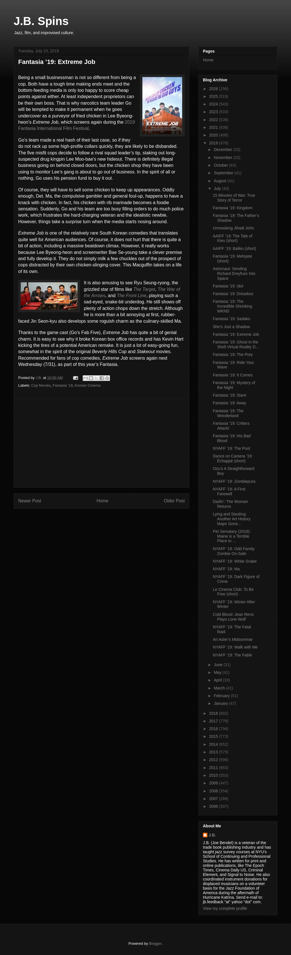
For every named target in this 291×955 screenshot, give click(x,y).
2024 (214, 104)
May (218, 672)
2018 (214, 713)
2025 (214, 96)
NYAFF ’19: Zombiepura (234, 481)
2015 (214, 736)
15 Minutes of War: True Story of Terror (234, 197)
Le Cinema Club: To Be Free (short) (233, 591)
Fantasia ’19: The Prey (233, 354)
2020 (214, 135)
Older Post (174, 500)
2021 (214, 127)
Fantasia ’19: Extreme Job (236, 334)
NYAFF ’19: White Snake (235, 561)
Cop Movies (41, 385)
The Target (144, 289)
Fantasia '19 (62, 385)
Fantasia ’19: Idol (228, 286)
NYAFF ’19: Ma (226, 569)
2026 (214, 88)
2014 (214, 744)
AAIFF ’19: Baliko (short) (234, 248)
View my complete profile (225, 908)
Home (103, 500)
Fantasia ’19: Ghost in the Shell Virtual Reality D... (236, 344)
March (220, 688)
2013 (214, 752)
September (224, 173)
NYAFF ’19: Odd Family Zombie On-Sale (234, 551)
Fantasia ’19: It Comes (233, 375)
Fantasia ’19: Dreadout (233, 293)
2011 (214, 767)
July (218, 188)
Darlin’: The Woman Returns (230, 504)
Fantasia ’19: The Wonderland (228, 413)
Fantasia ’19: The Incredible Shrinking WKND (232, 306)
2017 (214, 721)
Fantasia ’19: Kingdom (232, 208)
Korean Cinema (87, 385)
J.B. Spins (41, 21)
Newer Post (29, 500)
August (220, 181)
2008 (214, 791)
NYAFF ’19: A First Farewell (229, 491)
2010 (214, 775)
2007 (214, 798)
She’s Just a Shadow (231, 326)
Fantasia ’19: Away (229, 403)
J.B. (212, 835)
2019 (214, 143)
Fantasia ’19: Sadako (231, 318)
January (221, 703)
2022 (214, 119)
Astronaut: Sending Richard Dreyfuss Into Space (234, 273)
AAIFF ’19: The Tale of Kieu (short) (232, 238)
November (223, 157)
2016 (214, 728)
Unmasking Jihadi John (233, 228)
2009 (214, 783)
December (223, 149)
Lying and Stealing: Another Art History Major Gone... (232, 519)
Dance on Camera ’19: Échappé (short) (233, 458)
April (218, 680)
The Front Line (131, 295)
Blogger (155, 943)
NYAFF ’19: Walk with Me (235, 647)
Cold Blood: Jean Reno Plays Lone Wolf (233, 617)
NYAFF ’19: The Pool (231, 448)
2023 (214, 111)
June (218, 664)
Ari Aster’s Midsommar (233, 639)
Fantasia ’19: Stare (229, 395)
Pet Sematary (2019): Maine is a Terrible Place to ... (232, 536)
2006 (214, 806)
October (221, 165)
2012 (214, 759)
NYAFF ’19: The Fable (232, 655)
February (222, 695)
